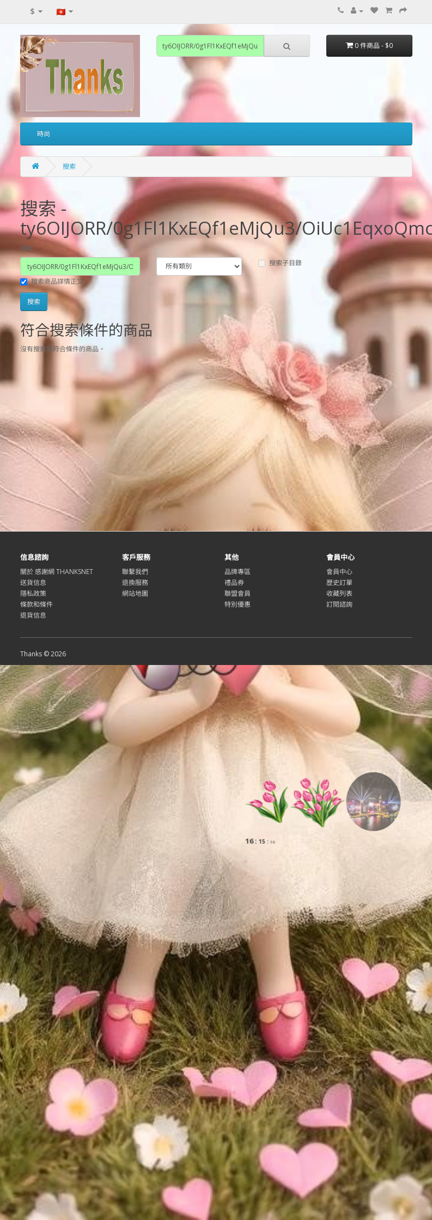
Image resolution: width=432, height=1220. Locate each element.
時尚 (43, 133)
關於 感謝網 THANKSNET (56, 571)
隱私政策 (33, 593)
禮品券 (234, 582)
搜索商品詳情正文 (51, 281)
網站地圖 (135, 593)
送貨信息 (33, 582)
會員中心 (339, 571)
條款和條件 (36, 604)
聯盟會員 (237, 593)
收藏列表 (339, 593)
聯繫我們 (135, 571)
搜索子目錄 (280, 262)
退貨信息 (33, 615)
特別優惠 (237, 604)
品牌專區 (237, 571)
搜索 (69, 166)
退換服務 (135, 582)
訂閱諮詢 (339, 604)
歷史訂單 (339, 582)
